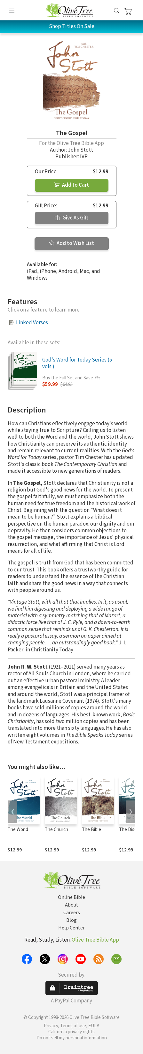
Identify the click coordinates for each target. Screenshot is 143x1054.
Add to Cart (71, 185)
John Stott (80, 150)
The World (18, 829)
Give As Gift (71, 218)
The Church (56, 829)
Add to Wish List (71, 243)
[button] (116, 11)
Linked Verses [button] (32, 322)
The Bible (91, 829)
